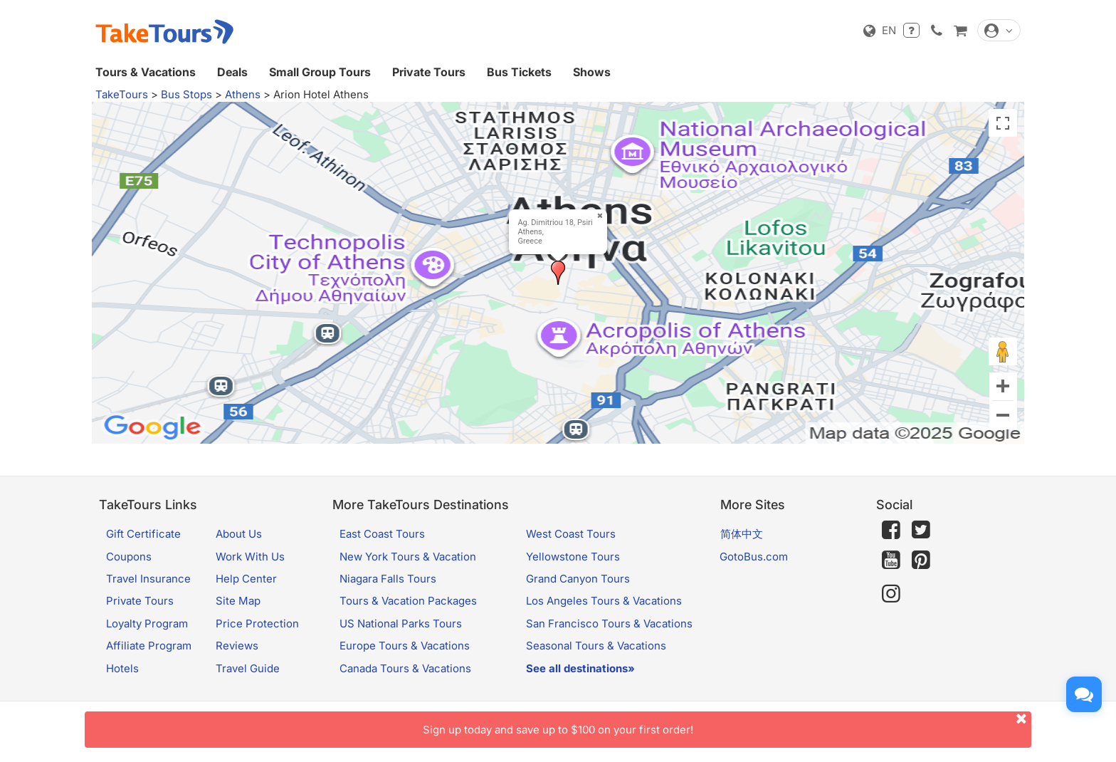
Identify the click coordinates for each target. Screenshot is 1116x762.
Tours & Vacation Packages (408, 600)
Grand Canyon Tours (578, 578)
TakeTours (121, 94)
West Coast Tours (571, 534)
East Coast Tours (382, 534)
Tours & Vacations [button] (145, 72)
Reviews (237, 645)
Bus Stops (186, 94)
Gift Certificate (143, 534)
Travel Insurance (148, 578)
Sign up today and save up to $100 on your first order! (727, 723)
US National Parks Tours (400, 623)
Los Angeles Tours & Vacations (604, 600)
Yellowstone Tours (573, 556)
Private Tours (428, 72)
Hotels (122, 668)
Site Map (238, 600)
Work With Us (250, 556)
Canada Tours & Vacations (405, 668)
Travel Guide (248, 668)
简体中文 (741, 534)
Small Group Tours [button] (320, 72)
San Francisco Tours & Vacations (609, 623)
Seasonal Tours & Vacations (596, 645)
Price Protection (257, 623)
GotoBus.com (754, 556)
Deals (232, 72)
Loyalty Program (147, 623)
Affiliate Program (148, 645)
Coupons (129, 556)
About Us (239, 534)
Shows (592, 72)
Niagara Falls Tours (387, 578)
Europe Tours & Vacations (404, 645)
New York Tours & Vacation (407, 556)
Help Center (246, 578)
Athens (242, 94)
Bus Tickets (519, 72)
